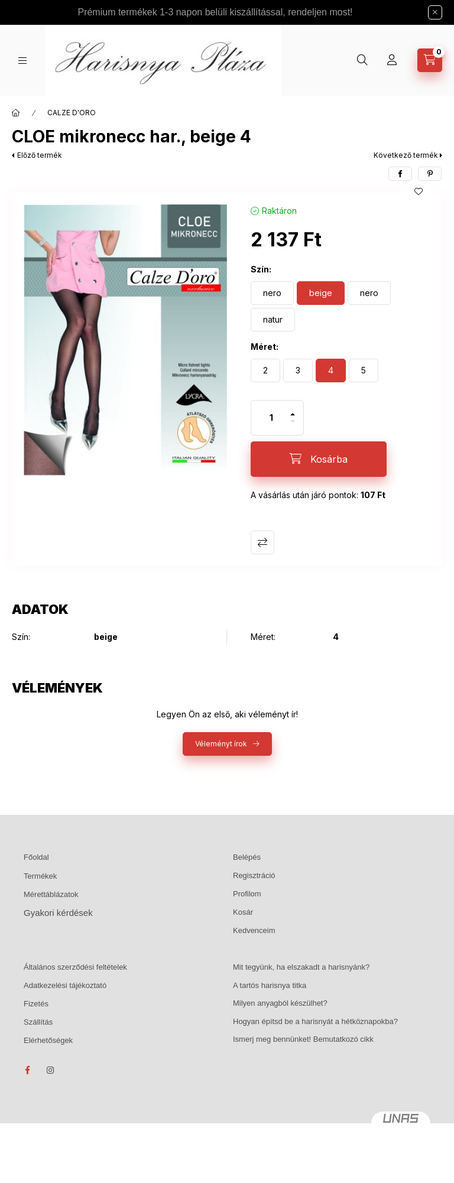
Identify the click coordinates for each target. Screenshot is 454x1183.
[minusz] (292, 426)
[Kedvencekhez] (418, 191)
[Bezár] (435, 12)
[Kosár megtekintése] (429, 60)
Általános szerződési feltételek (75, 967)
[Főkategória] (16, 113)
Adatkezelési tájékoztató (65, 985)
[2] (265, 370)
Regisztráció (254, 875)
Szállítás (38, 1022)
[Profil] (392, 60)
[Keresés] (362, 60)
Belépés (247, 857)
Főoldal (36, 857)
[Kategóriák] (22, 61)
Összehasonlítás (262, 542)
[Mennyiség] (271, 418)
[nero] (272, 293)
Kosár (243, 912)
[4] (331, 370)
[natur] (273, 320)
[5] (363, 370)
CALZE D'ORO (71, 112)
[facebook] (400, 174)
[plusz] (292, 409)
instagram (51, 1070)
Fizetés (36, 1003)
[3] (298, 370)
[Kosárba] (319, 459)
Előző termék (39, 155)
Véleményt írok (221, 743)
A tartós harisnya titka (269, 985)
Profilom (247, 893)
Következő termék (406, 155)
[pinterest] (430, 174)
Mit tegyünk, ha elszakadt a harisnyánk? (301, 967)
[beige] (321, 293)
